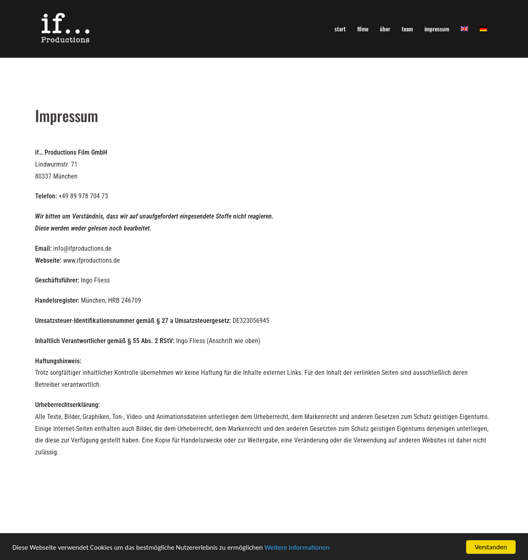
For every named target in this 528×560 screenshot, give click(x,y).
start (340, 28)
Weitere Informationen (297, 548)
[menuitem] (464, 29)
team (407, 28)
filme (362, 28)
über (385, 28)
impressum (436, 28)
